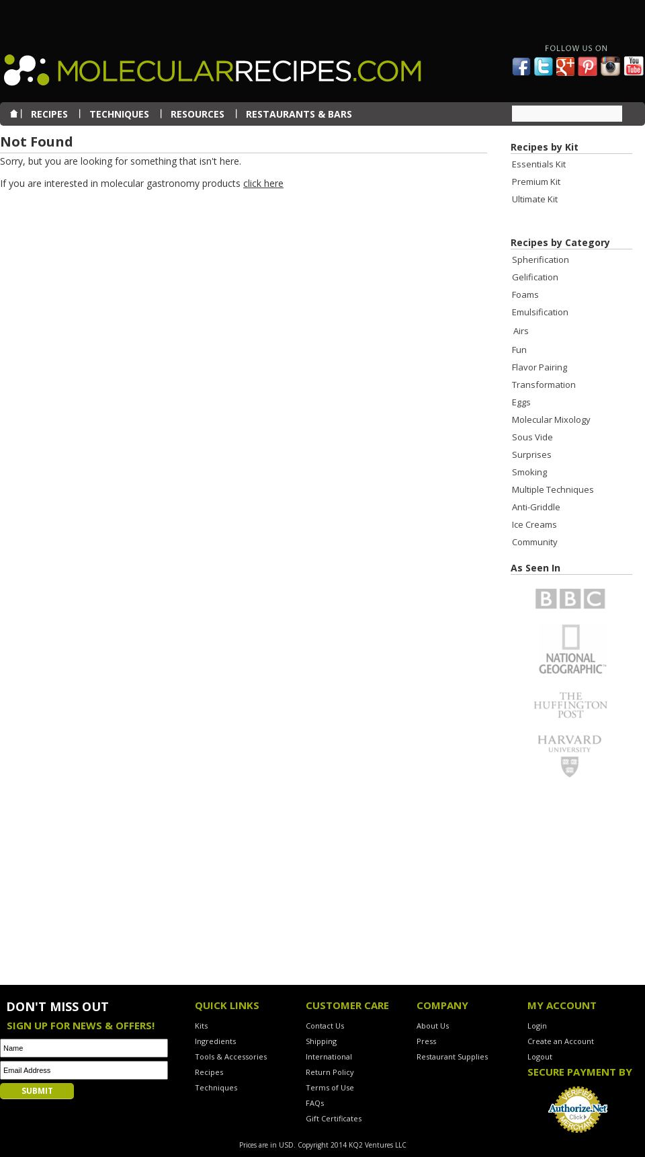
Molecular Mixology (551, 419)
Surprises (532, 454)
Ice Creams (534, 524)
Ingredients (215, 1041)
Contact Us (325, 1026)
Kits (201, 1026)
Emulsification (540, 312)
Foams (525, 294)
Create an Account (560, 1041)
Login (537, 1026)
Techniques (216, 1087)
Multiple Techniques (553, 489)
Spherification (540, 259)
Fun (519, 350)
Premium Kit (536, 181)
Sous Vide (532, 437)
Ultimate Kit (535, 199)
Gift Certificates (333, 1118)
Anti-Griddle (536, 507)
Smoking (529, 472)
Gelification (535, 277)
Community (535, 542)
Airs (521, 331)
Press (426, 1041)
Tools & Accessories (231, 1056)
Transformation (544, 384)
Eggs (521, 402)
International (329, 1056)
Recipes (209, 1072)
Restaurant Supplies (452, 1056)
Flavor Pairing (539, 367)
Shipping (321, 1041)
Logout (539, 1056)
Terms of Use (330, 1087)
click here (263, 183)
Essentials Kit (539, 164)
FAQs (315, 1103)
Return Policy (330, 1072)
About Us (433, 1026)
